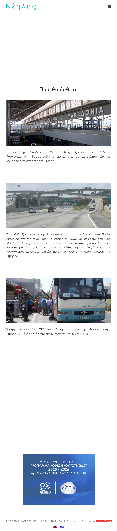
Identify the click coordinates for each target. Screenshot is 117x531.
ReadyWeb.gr (104, 521)
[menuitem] (55, 527)
